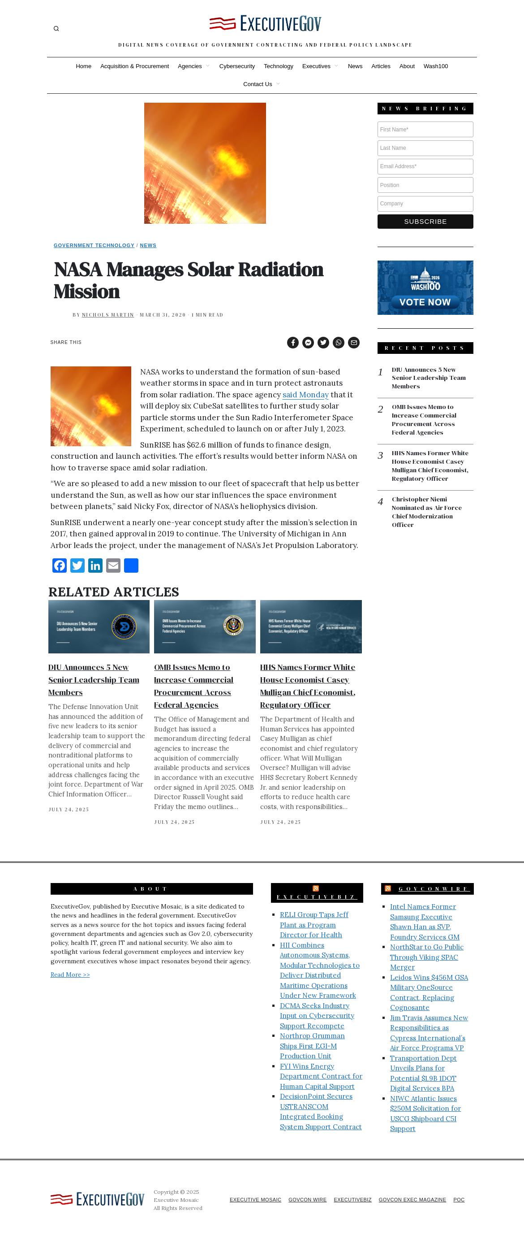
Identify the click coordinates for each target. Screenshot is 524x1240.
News (355, 66)
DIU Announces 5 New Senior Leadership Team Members (93, 679)
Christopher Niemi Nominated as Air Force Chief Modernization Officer (428, 515)
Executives (316, 66)
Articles (381, 66)
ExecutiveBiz (317, 897)
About (407, 66)
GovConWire (434, 888)
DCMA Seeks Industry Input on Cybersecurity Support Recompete (317, 1015)
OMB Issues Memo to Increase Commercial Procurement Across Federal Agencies (426, 421)
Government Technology (94, 245)
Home (83, 66)
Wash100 (436, 66)
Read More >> (70, 974)
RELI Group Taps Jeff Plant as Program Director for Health (314, 924)
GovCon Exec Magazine (409, 1199)
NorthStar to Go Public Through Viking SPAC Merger (427, 957)
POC (459, 1199)
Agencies (190, 66)
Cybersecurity (237, 66)
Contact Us (257, 84)
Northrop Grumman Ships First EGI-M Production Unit (312, 1045)
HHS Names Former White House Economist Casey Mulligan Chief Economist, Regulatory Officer (432, 468)
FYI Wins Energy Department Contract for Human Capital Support (321, 1076)
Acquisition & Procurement (134, 66)
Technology (278, 66)
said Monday (306, 395)
